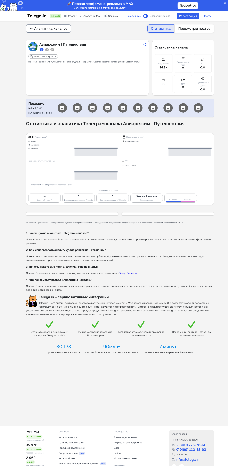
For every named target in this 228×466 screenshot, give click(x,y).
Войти (207, 16)
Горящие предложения (71, 447)
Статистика (161, 28)
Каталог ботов (67, 458)
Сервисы (112, 16)
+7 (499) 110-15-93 (191, 450)
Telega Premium (128, 273)
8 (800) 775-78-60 (191, 445)
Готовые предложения (71, 442)
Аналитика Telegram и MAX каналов (79, 463)
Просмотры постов (194, 28)
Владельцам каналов (125, 437)
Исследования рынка (126, 458)
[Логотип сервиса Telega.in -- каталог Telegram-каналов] (37, 16)
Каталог (69, 16)
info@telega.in (188, 459)
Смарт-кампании (68, 453)
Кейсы (117, 453)
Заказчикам (134, 16)
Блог (116, 447)
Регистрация (188, 16)
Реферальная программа (128, 442)
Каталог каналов (68, 437)
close (225, 3)
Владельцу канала (160, 16)
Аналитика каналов (48, 28)
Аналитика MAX (90, 16)
